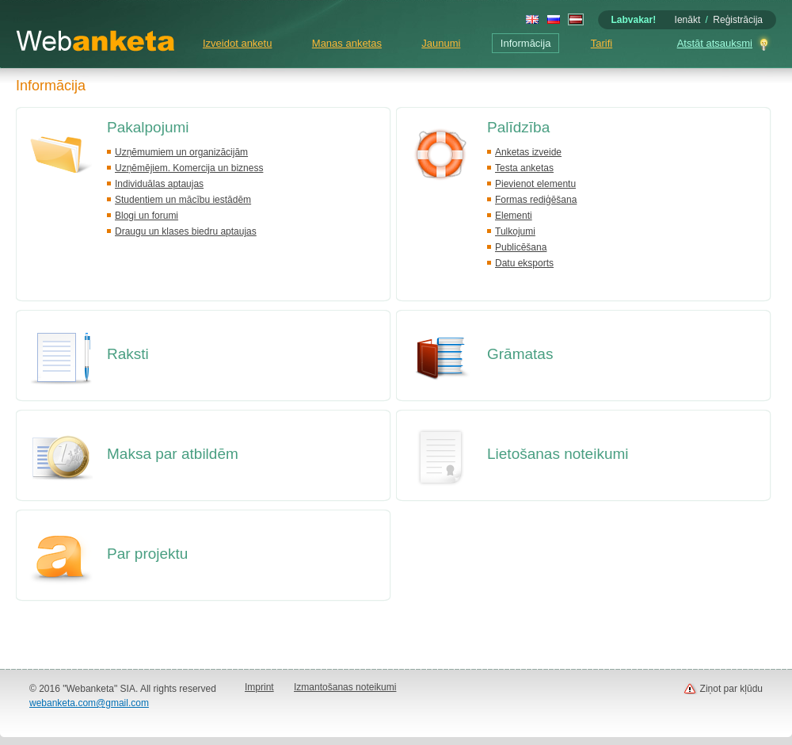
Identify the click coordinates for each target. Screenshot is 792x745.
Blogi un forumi (146, 215)
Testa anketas (524, 168)
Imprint (259, 687)
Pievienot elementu (535, 183)
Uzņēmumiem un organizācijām (181, 152)
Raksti (128, 354)
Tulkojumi (515, 231)
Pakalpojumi (148, 127)
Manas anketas (347, 43)
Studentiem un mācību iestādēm (183, 199)
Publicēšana (520, 247)
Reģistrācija (738, 19)
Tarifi (601, 43)
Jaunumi (440, 43)
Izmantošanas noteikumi (345, 687)
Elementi (513, 215)
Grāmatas (520, 354)
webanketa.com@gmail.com (89, 703)
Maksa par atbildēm (172, 453)
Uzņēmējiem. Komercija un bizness (189, 168)
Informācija (526, 43)
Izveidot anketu (237, 43)
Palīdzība (518, 127)
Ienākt (688, 19)
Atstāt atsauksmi (714, 43)
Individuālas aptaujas (159, 183)
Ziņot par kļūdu (731, 688)
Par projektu (147, 553)
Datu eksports (524, 263)
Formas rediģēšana (536, 199)
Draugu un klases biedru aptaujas (186, 231)
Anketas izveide (528, 152)
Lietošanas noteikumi (558, 453)
